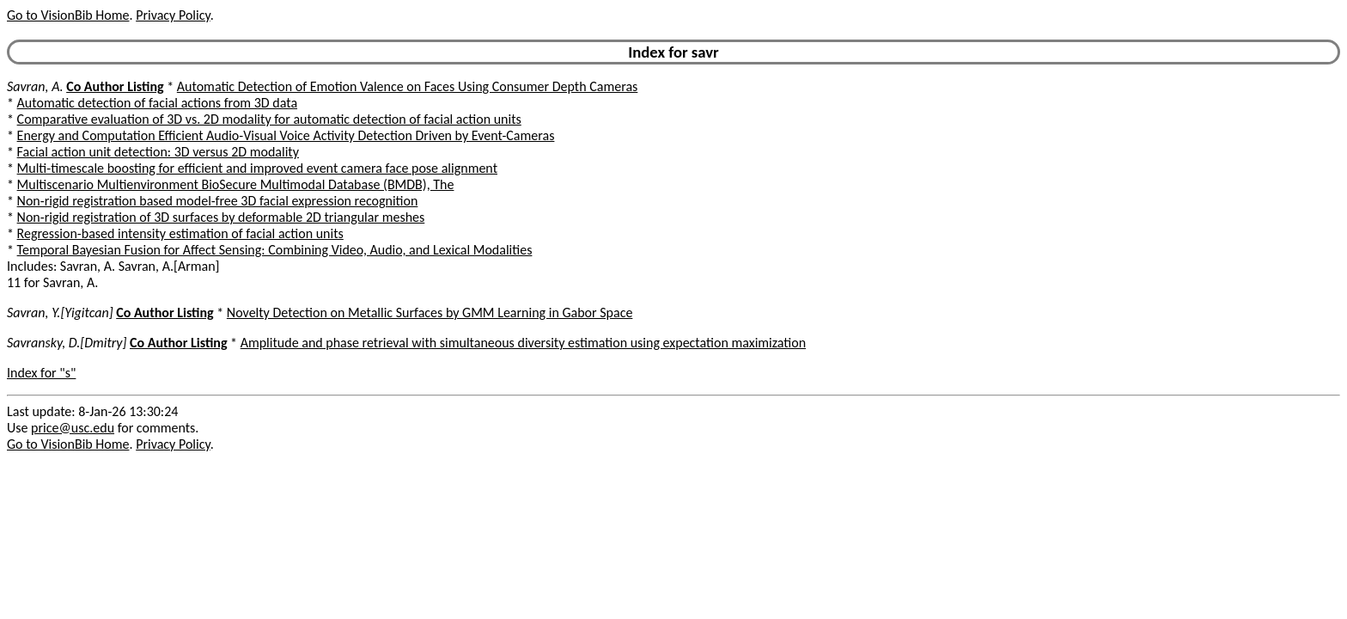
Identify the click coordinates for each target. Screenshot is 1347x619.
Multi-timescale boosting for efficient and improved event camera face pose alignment (257, 168)
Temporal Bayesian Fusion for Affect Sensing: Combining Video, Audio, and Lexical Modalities (275, 250)
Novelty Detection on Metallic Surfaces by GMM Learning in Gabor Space (430, 312)
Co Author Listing (114, 86)
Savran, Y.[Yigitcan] (60, 312)
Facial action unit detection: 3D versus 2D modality (158, 152)
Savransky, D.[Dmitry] (66, 342)
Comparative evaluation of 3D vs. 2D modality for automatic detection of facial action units (269, 119)
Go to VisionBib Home (68, 15)
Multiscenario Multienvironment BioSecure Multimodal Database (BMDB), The (235, 184)
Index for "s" (41, 373)
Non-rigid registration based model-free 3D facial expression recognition (217, 201)
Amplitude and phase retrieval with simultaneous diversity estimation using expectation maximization (523, 342)
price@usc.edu (72, 428)
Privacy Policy (173, 15)
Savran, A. (35, 86)
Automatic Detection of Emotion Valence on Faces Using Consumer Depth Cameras (407, 86)
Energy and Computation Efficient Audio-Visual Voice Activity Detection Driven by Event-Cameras (286, 135)
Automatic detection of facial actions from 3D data (157, 103)
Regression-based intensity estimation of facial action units (180, 233)
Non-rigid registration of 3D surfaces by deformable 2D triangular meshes (221, 217)
